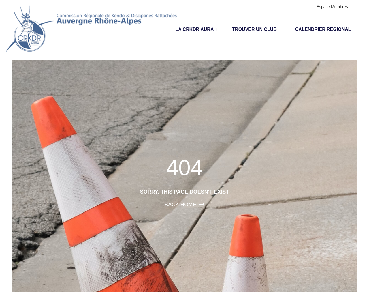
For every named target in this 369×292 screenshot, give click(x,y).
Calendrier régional (323, 29)
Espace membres (334, 7)
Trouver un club (256, 29)
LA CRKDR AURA (196, 29)
